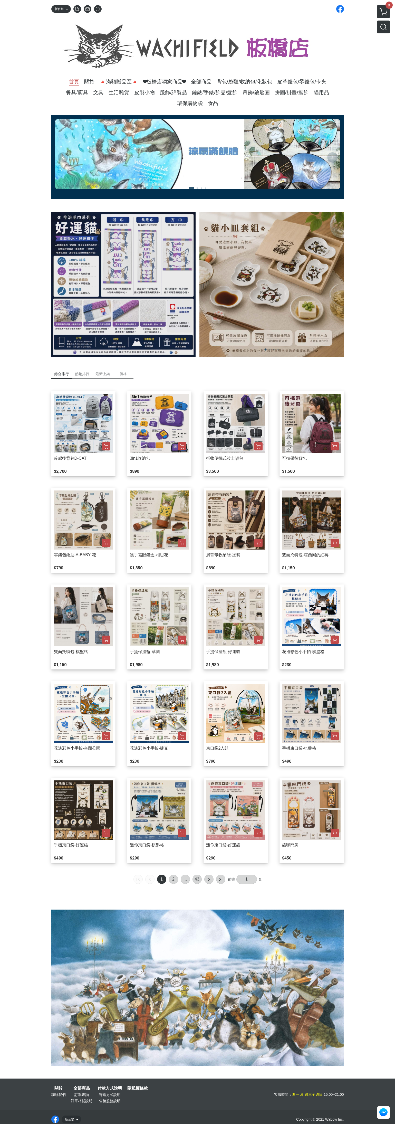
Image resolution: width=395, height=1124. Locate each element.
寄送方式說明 (110, 1095)
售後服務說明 (110, 1101)
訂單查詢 (81, 1095)
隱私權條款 (137, 1088)
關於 (58, 1088)
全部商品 (81, 1088)
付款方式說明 (110, 1088)
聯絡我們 (58, 1095)
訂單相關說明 (81, 1101)
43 (197, 879)
